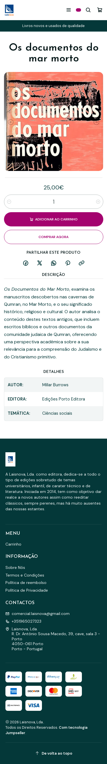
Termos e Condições (24, 575)
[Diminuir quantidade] (9, 201)
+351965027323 (23, 621)
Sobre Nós (15, 567)
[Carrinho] (100, 9)
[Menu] (68, 9)
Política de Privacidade (26, 590)
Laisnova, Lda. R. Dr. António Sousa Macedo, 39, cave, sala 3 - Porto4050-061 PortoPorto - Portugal (52, 638)
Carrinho (13, 544)
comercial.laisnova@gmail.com (37, 613)
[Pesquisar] (88, 9)
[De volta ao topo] (53, 753)
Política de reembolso (26, 582)
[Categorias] (78, 10)
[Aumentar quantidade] (98, 201)
